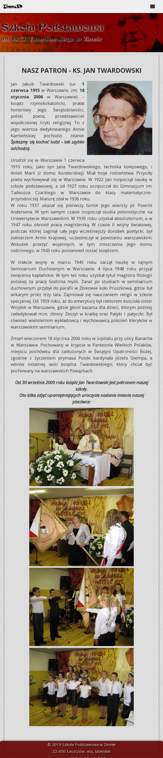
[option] (81, 32)
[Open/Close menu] (152, 6)
